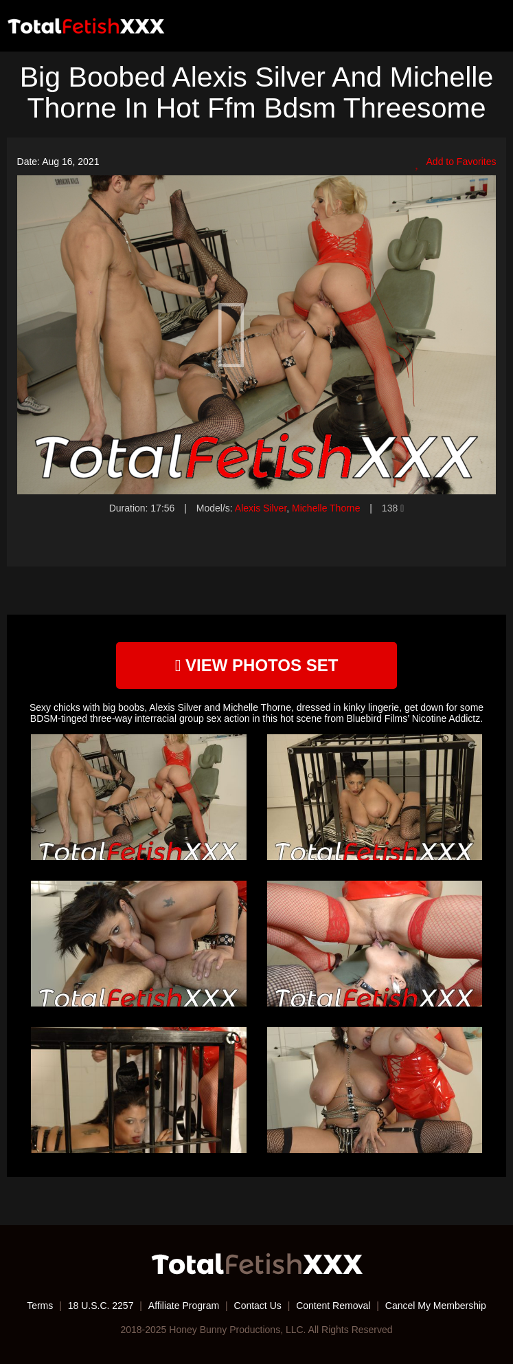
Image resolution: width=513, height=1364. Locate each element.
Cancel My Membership (435, 1305)
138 (393, 508)
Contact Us (258, 1305)
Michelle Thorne (326, 508)
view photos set (257, 665)
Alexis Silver (260, 508)
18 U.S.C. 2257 (101, 1305)
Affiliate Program (183, 1305)
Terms (40, 1305)
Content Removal (333, 1305)
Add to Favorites (455, 162)
